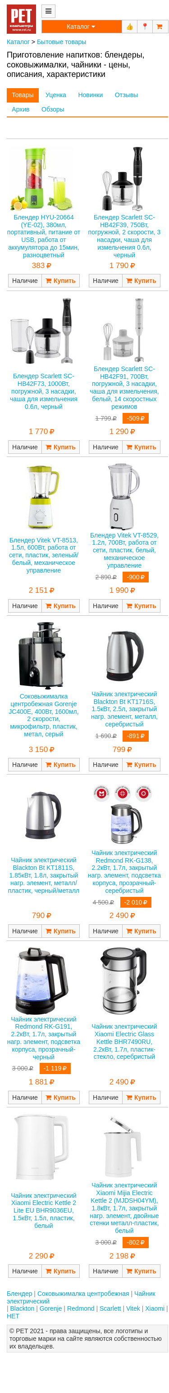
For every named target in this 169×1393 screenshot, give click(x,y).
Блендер (19, 1293)
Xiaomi (154, 1308)
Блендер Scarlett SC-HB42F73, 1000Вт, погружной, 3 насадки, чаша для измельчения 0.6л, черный (44, 391)
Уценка (56, 95)
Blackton (22, 1308)
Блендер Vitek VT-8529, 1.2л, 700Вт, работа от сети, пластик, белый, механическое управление (124, 550)
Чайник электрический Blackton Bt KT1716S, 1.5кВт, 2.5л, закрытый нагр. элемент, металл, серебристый (124, 709)
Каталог (18, 41)
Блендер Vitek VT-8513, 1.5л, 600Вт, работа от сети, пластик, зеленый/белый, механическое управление (43, 555)
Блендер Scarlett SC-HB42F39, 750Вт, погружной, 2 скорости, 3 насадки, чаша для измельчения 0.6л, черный (124, 236)
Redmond (81, 1308)
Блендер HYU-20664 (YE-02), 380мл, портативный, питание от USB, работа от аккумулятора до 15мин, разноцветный (43, 236)
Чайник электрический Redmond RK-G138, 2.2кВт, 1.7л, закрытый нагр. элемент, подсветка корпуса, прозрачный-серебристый (124, 871)
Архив (20, 109)
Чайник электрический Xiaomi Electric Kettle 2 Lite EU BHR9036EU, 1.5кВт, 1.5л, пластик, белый (43, 1210)
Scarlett (110, 1308)
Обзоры (52, 109)
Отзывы (126, 95)
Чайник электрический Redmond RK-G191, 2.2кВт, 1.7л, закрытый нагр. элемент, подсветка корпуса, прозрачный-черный (43, 1038)
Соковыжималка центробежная (83, 1293)
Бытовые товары (61, 41)
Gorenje (51, 1308)
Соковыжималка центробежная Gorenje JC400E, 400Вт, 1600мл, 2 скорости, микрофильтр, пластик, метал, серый (43, 715)
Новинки (90, 95)
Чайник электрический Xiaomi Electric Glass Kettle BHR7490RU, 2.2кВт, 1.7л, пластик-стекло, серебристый (124, 1041)
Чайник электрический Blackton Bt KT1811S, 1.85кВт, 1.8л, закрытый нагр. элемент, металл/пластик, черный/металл (43, 875)
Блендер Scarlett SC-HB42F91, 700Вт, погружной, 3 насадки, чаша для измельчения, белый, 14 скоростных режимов (124, 387)
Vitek (133, 1308)
